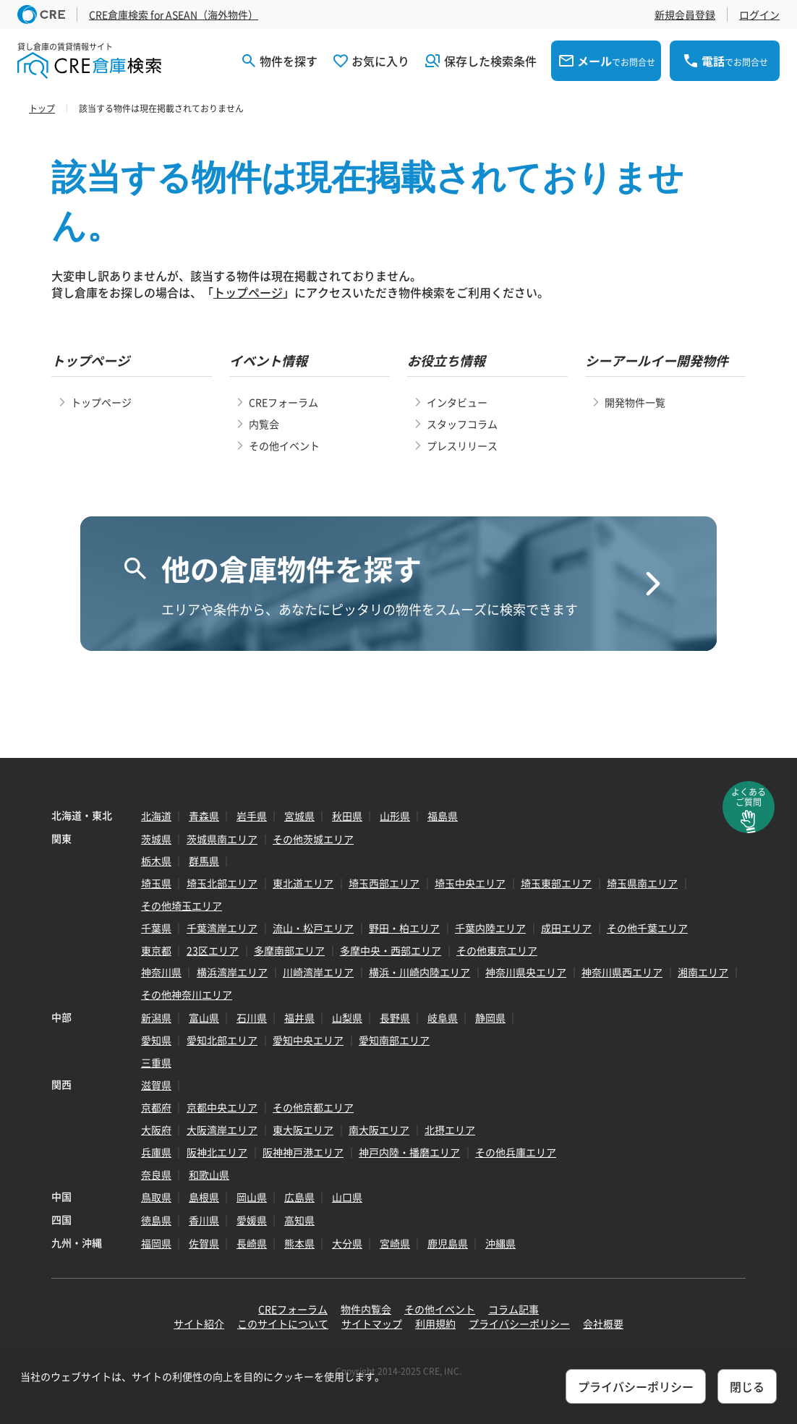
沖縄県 (500, 1243)
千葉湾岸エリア (222, 928)
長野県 (395, 1017)
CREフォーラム (283, 402)
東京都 (156, 950)
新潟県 (156, 1017)
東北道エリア (303, 883)
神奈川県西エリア (621, 972)
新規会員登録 (685, 14)
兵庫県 (156, 1152)
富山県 (204, 1017)
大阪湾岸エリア (222, 1129)
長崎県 (251, 1243)
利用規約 (435, 1323)
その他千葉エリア (647, 928)
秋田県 (347, 816)
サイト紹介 (199, 1323)
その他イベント (284, 445)
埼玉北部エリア (222, 883)
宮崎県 (395, 1243)
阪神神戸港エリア (303, 1152)
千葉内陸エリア (490, 928)
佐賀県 (204, 1243)
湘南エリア (703, 972)
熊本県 (299, 1243)
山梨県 (347, 1017)
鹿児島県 (447, 1243)
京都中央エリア (222, 1107)
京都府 (156, 1107)
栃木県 (156, 860)
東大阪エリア (303, 1129)
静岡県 (490, 1017)
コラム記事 (513, 1309)
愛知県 (156, 1040)
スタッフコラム (462, 424)
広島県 (299, 1197)
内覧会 (264, 424)
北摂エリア (450, 1129)
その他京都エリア (313, 1107)
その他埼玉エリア (181, 905)
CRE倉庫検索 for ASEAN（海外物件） (173, 14)
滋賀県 (156, 1085)
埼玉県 (156, 883)
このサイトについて (282, 1323)
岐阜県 (442, 1017)
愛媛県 (251, 1220)
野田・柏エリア (404, 928)
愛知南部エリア (394, 1040)
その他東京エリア (496, 950)
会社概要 (603, 1323)
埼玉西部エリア (384, 883)
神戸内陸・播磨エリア (409, 1152)
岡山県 (251, 1197)
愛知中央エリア (308, 1040)
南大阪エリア (379, 1129)
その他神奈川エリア (186, 994)
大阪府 (156, 1129)
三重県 (156, 1062)
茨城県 (156, 839)
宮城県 (299, 816)
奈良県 (156, 1174)
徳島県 (156, 1220)
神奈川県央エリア (525, 972)
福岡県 (156, 1243)
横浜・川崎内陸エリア (419, 972)
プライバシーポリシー (519, 1323)
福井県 (299, 1017)
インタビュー (457, 402)
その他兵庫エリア (515, 1152)
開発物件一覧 (635, 402)
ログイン (759, 14)
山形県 (395, 816)
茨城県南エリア (222, 839)
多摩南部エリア (289, 950)
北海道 (156, 816)
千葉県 (156, 928)
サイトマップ (371, 1323)
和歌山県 (209, 1174)
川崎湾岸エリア (318, 972)
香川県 (204, 1220)
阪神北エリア (217, 1152)
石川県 (251, 1017)
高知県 (299, 1220)
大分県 (347, 1243)
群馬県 (204, 860)
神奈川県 (161, 972)
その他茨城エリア (313, 839)
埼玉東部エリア (556, 883)
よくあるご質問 (748, 797)
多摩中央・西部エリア (390, 950)
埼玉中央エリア (470, 883)
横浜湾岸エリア (232, 972)
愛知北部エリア (222, 1040)
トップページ (248, 292)
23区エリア (213, 950)
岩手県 (251, 816)
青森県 (204, 816)
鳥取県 (156, 1197)
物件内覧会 (366, 1309)
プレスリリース (462, 445)
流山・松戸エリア (313, 928)
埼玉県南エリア (642, 883)
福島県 (442, 816)
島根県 (204, 1197)
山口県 (347, 1197)
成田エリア (566, 928)
